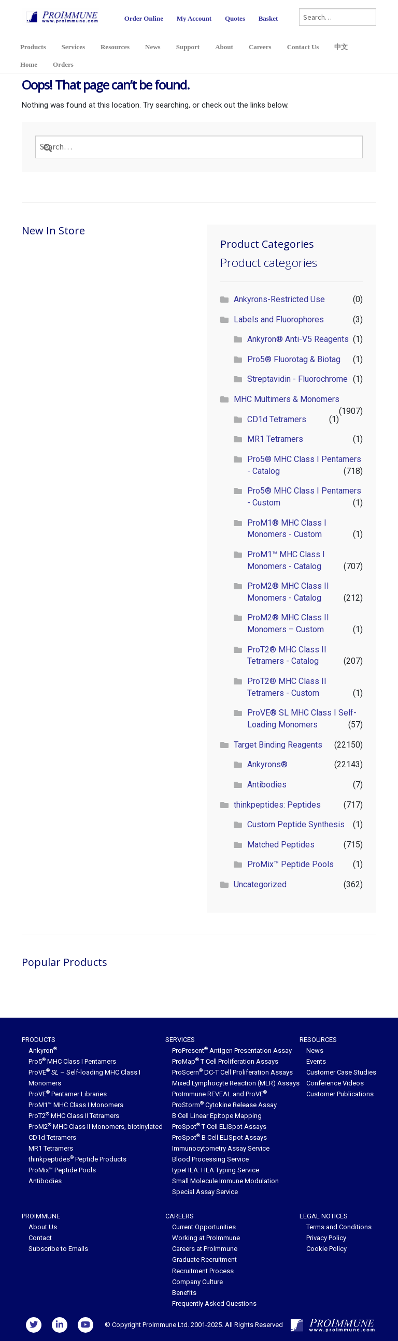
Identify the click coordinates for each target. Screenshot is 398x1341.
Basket (268, 18)
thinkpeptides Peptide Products (77, 1159)
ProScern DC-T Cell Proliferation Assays (232, 1072)
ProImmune (41, 1216)
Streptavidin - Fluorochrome (297, 379)
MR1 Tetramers (275, 439)
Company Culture (197, 1282)
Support (188, 47)
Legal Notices (324, 1216)
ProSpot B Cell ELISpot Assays (219, 1137)
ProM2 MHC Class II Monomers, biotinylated (96, 1126)
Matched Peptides (281, 845)
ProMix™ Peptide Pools (290, 864)
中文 (341, 47)
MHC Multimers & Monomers (286, 399)
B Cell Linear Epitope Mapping (217, 1116)
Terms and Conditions (339, 1227)
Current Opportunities (204, 1227)
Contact (40, 1238)
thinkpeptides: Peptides (277, 805)
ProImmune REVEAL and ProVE (219, 1094)
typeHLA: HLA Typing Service (215, 1170)
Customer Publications (340, 1094)
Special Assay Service (205, 1192)
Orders (63, 64)
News (153, 47)
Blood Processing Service (210, 1159)
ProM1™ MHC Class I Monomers (76, 1105)
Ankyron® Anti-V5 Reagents (298, 339)
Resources (115, 47)
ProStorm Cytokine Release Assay (224, 1105)
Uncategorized (260, 884)
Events (316, 1061)
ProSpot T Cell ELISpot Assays (219, 1126)
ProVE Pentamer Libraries (68, 1094)
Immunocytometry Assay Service (220, 1148)
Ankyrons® (267, 764)
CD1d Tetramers (276, 419)
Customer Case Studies (341, 1072)
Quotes (235, 18)
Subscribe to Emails (58, 1249)
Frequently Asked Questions (214, 1303)
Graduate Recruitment (204, 1259)
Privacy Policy (326, 1238)
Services (72, 47)
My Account (194, 18)
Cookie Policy (326, 1249)
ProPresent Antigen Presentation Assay (232, 1050)
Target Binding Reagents (278, 745)
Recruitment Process (203, 1271)
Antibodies (267, 784)
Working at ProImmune (206, 1238)
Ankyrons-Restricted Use (279, 299)
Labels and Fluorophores (279, 319)
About (224, 47)
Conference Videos (335, 1083)
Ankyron (43, 1050)
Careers (260, 47)
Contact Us (303, 47)
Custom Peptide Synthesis (296, 824)
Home (28, 64)
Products (33, 47)
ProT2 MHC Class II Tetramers (74, 1116)
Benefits (184, 1293)
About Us (43, 1227)
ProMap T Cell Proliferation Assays (225, 1061)
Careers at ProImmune (204, 1249)
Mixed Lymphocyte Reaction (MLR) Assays (236, 1083)
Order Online (143, 18)
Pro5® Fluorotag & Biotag (293, 359)
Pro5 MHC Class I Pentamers (72, 1061)
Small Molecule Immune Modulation (225, 1181)
